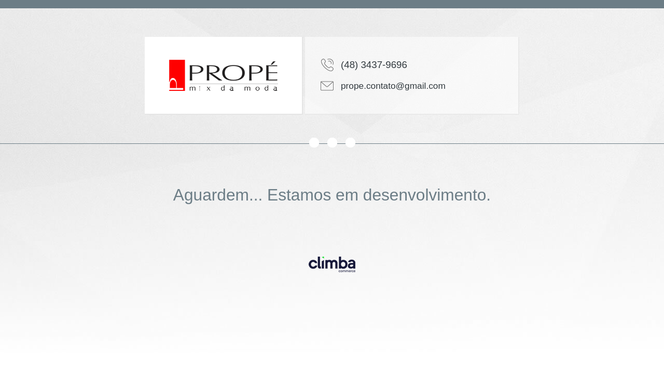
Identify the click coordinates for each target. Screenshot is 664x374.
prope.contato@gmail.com (393, 86)
